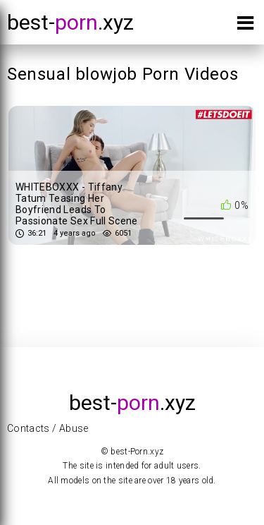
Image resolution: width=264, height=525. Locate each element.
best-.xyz (70, 22)
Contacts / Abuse (48, 428)
